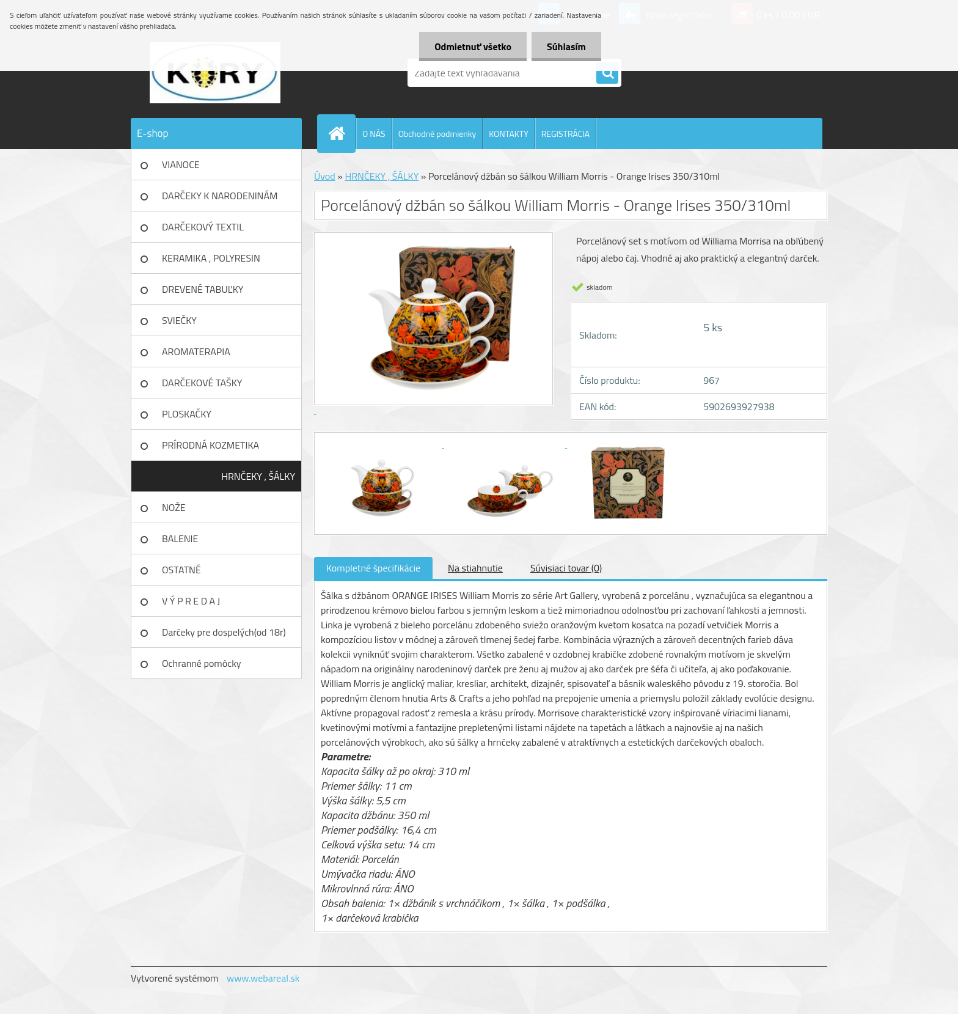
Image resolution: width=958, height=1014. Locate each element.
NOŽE (174, 507)
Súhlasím (566, 46)
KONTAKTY (508, 133)
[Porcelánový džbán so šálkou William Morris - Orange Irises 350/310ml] (382, 443)
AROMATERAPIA (196, 351)
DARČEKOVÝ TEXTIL (203, 226)
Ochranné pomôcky (201, 663)
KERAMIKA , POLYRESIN (211, 258)
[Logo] (215, 72)
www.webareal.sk (263, 978)
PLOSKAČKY (186, 413)
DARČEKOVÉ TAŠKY (202, 382)
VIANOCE (181, 164)
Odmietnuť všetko (472, 46)
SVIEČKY (179, 320)
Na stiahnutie (475, 567)
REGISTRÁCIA (565, 133)
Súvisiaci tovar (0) (566, 567)
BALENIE (180, 538)
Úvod (324, 176)
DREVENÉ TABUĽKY (202, 289)
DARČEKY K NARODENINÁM (219, 195)
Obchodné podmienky (437, 133)
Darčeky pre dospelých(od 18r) (224, 632)
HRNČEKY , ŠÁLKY (258, 476)
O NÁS (374, 133)
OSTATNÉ (181, 569)
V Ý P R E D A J (191, 600)
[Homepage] (341, 133)
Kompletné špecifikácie (373, 567)
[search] (607, 73)
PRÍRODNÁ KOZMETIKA (210, 445)
